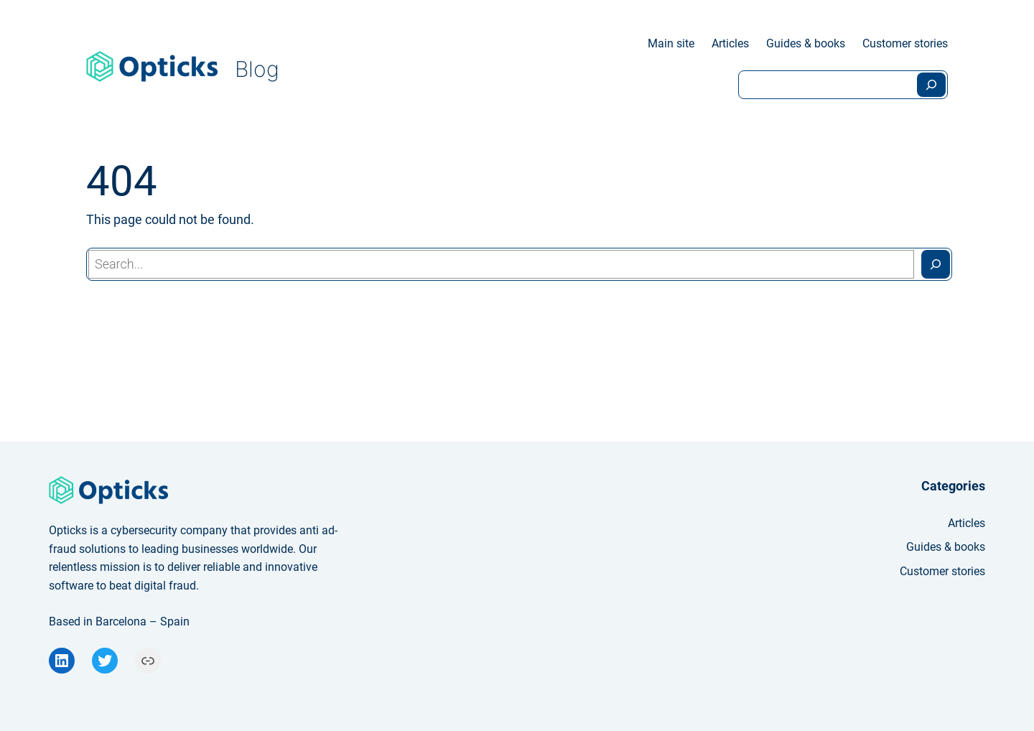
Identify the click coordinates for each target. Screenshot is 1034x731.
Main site (671, 43)
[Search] (931, 85)
